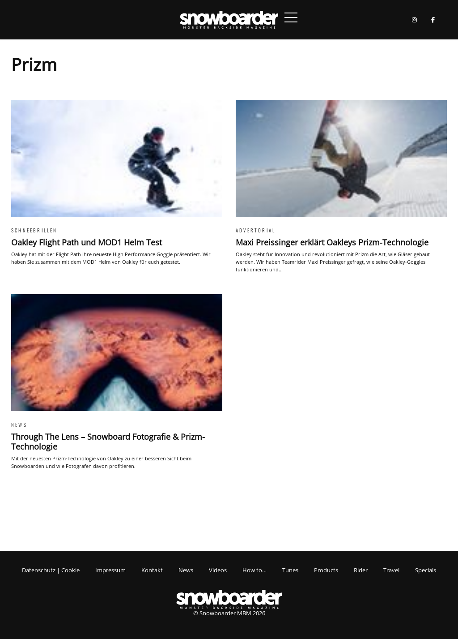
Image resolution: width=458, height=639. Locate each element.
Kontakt (152, 570)
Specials (425, 570)
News (185, 570)
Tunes (290, 570)
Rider (361, 570)
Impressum (110, 570)
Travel (391, 570)
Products (326, 570)
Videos (218, 570)
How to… (254, 570)
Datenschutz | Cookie (51, 570)
